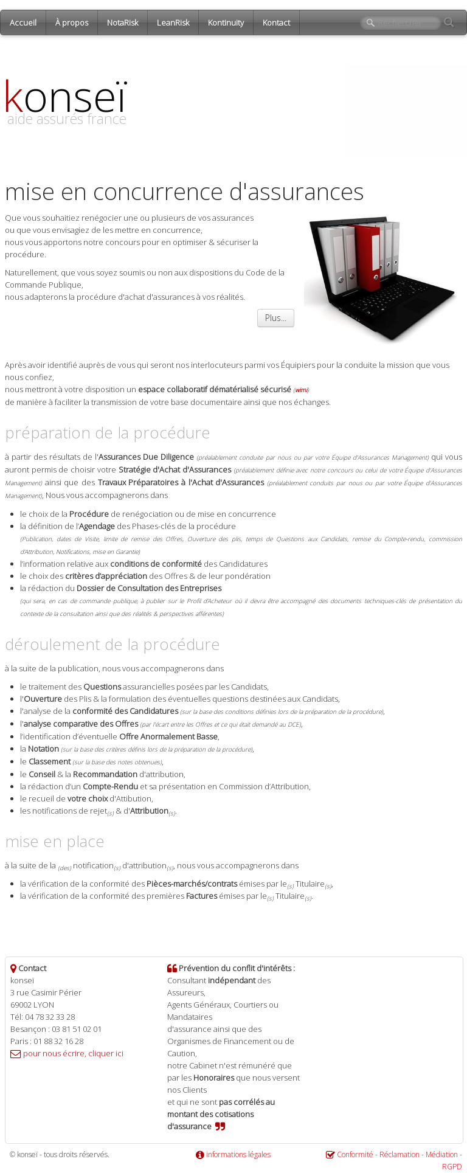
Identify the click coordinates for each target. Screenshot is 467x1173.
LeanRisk (173, 22)
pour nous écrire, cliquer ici (73, 1053)
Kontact (276, 22)
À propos (71, 22)
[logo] (69, 110)
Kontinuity (226, 22)
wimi (301, 390)
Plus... (275, 318)
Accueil (23, 22)
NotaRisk (122, 22)
